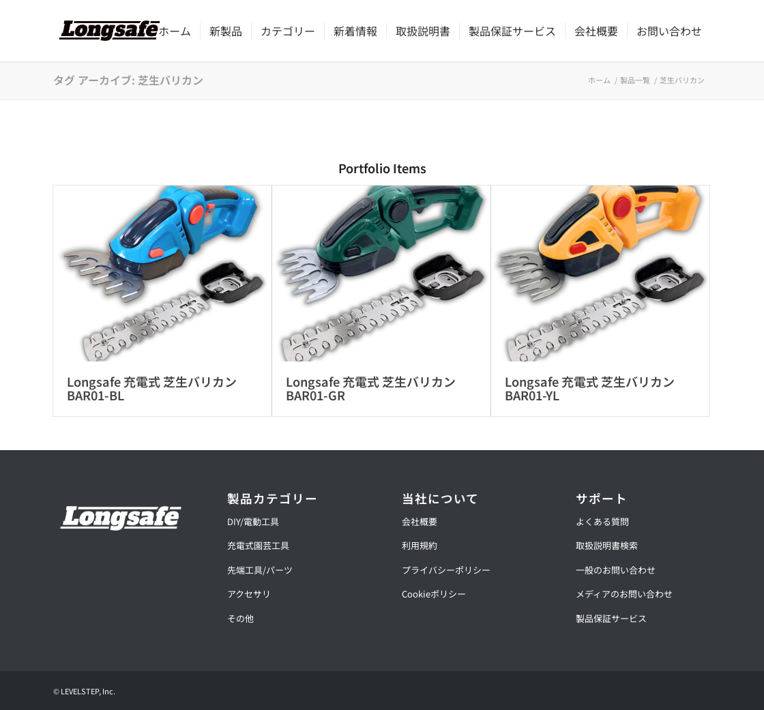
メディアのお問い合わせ (624, 593)
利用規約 (419, 545)
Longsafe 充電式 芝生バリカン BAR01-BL (152, 388)
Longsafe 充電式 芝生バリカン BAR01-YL (590, 388)
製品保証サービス (611, 618)
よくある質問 (602, 521)
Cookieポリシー (434, 593)
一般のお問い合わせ (616, 569)
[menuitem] (174, 30)
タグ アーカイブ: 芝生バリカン (128, 80)
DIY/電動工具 (253, 521)
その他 (240, 618)
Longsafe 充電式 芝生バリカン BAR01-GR (371, 388)
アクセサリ (249, 593)
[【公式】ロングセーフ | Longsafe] (109, 30)
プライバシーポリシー (446, 569)
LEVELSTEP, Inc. (88, 690)
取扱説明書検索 (607, 545)
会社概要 (419, 521)
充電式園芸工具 (258, 545)
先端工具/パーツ (260, 569)
